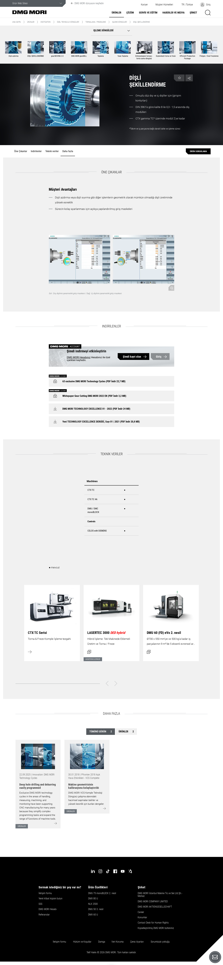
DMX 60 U (93, 914)
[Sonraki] (116, 683)
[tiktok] (107, 871)
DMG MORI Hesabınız (78, 357)
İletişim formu (45, 893)
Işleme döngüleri (119, 22)
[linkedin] (93, 871)
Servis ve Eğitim (148, 12)
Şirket (193, 12)
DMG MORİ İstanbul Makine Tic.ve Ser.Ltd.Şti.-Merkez (160, 894)
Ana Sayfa (16, 22)
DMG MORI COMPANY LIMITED (153, 901)
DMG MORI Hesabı (48, 909)
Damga (101, 941)
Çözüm (130, 12)
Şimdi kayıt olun (132, 356)
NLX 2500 (93, 904)
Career (141, 912)
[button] (164, 4)
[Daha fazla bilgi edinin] (52, 621)
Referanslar (44, 914)
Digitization (45, 22)
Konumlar (142, 917)
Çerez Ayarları (137, 941)
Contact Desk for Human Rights (153, 922)
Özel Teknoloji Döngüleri (68, 22)
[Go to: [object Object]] (38, 756)
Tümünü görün (100, 731)
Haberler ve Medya (173, 12)
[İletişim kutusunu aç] (111, 621)
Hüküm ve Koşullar (82, 941)
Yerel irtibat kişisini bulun (50, 898)
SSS (40, 904)
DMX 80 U (93, 898)
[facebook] (115, 871)
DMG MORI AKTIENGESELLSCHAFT (155, 906)
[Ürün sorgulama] (198, 151)
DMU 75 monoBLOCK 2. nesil (102, 893)
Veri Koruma (118, 941)
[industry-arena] (130, 871)
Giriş (158, 356)
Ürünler (116, 12)
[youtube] (122, 871)
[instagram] (100, 871)
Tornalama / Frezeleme (95, 22)
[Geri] (107, 683)
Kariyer (144, 4)
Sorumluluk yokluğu (160, 941)
